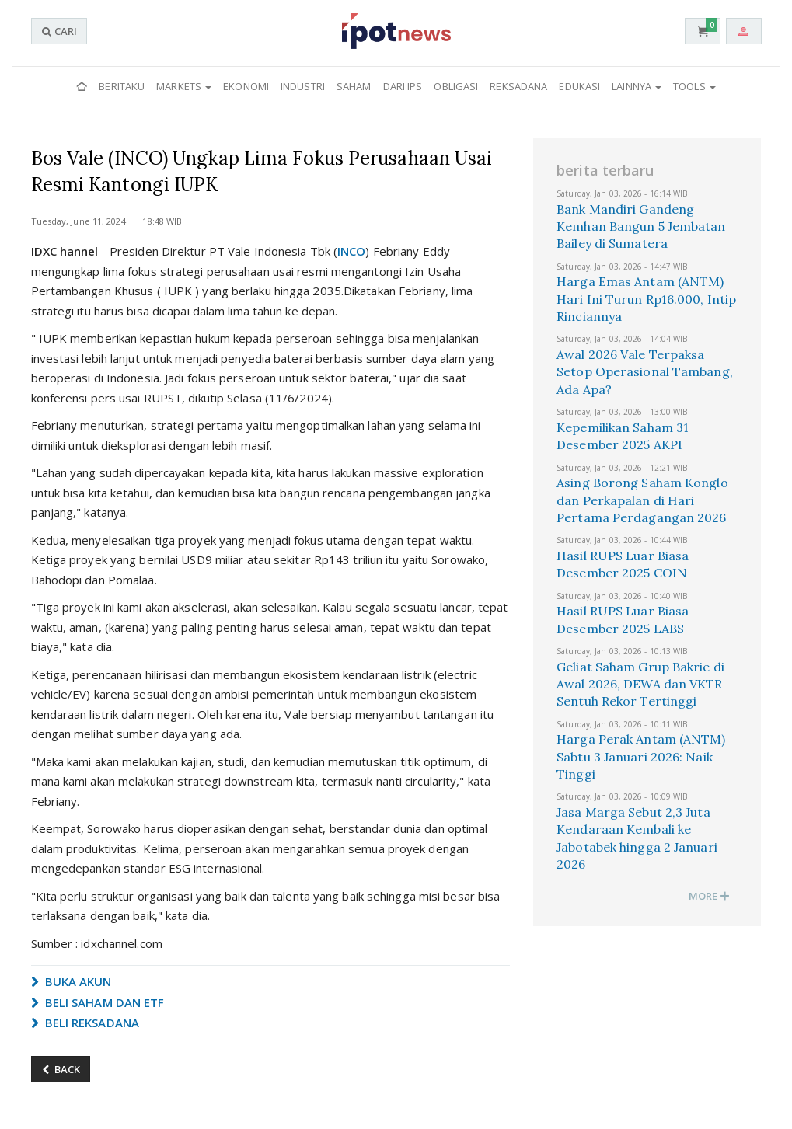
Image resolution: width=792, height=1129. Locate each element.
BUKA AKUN (71, 981)
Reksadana (518, 86)
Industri (303, 86)
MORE (710, 896)
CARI (59, 31)
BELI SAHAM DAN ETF (98, 1002)
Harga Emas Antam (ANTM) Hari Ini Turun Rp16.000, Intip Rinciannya (646, 299)
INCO (351, 251)
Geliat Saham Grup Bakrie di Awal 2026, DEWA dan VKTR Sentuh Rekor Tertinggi (640, 684)
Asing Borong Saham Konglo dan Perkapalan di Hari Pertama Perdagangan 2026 (642, 500)
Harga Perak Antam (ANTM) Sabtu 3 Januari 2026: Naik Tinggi (640, 756)
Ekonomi (246, 86)
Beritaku (122, 86)
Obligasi (456, 86)
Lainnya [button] (636, 86)
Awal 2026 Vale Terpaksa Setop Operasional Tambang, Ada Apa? (644, 372)
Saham (354, 86)
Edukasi (579, 86)
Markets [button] (183, 86)
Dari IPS (403, 86)
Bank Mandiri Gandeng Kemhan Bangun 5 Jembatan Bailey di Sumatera (640, 226)
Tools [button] (694, 86)
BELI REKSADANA (85, 1022)
